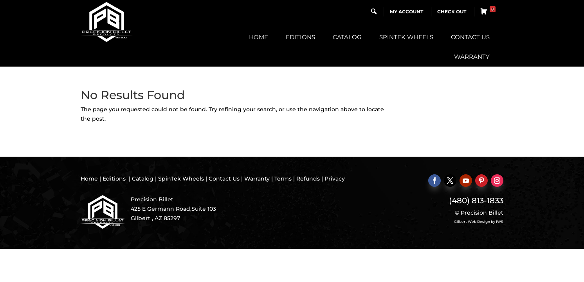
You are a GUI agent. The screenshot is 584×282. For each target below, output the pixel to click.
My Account (406, 11)
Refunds (308, 178)
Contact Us (470, 37)
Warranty (472, 56)
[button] (374, 11)
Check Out (451, 11)
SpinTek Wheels (406, 37)
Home (258, 37)
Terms (283, 178)
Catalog (347, 37)
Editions (300, 37)
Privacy (334, 178)
